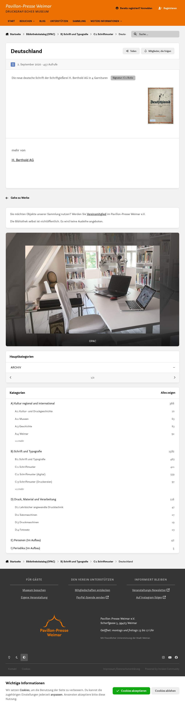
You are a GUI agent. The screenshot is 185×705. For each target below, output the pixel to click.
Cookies (26, 668)
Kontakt (12, 668)
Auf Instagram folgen (149, 597)
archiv (16, 367)
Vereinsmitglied (96, 214)
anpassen (57, 694)
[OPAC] (92, 289)
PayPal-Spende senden (90, 597)
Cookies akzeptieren (131, 691)
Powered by (162, 668)
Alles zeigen (168, 393)
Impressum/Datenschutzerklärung (121, 668)
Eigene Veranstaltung (34, 597)
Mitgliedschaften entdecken (92, 590)
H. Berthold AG (23, 160)
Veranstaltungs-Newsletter (149, 590)
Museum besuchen (34, 590)
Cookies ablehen (165, 691)
